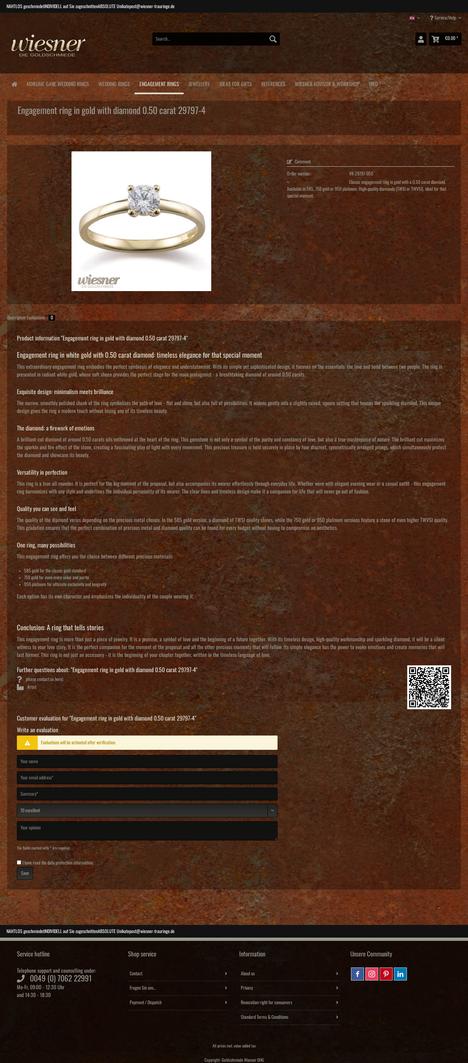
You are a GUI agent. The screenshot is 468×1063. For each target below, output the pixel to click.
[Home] (14, 83)
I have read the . (58, 863)
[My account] (420, 38)
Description (16, 317)
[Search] (273, 38)
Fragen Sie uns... (143, 988)
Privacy (247, 988)
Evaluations (41, 317)
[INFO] (373, 83)
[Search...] (216, 38)
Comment (299, 162)
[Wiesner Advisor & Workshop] (327, 83)
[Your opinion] (147, 830)
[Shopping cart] (445, 38)
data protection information (70, 863)
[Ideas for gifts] (235, 83)
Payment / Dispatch (146, 1002)
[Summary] (147, 794)
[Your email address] (147, 777)
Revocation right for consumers (266, 1002)
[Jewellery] (199, 83)
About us (248, 973)
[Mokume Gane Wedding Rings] (58, 83)
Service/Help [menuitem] (443, 17)
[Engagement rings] (159, 83)
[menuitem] (216, 42)
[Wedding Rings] (114, 83)
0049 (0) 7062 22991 (61, 978)
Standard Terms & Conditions (264, 1017)
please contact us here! (40, 679)
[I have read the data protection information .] (19, 862)
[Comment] (147, 810)
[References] (273, 83)
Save (25, 873)
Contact (136, 973)
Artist (26, 687)
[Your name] (147, 761)
